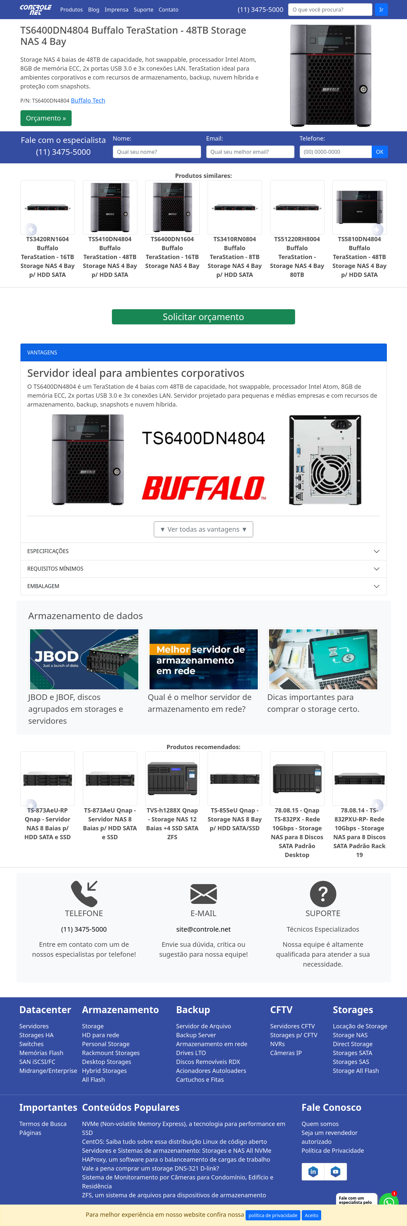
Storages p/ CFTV (294, 1035)
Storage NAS (350, 1035)
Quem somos (320, 1124)
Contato (169, 9)
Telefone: (312, 138)
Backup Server (196, 1035)
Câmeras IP (286, 1053)
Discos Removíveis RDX (208, 1062)
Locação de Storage (360, 1026)
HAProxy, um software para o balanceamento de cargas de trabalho (176, 1159)
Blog (93, 9)
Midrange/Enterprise (46, 1071)
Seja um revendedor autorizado (330, 1137)
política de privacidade (273, 1215)
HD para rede (100, 1035)
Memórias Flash (41, 1053)
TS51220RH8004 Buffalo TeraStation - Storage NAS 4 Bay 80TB (297, 257)
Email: (214, 138)
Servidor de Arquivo (203, 1026)
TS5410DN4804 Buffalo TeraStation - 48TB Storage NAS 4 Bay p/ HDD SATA (110, 257)
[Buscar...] (330, 9)
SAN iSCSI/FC (37, 1062)
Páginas (30, 1133)
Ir (381, 9)
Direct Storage (353, 1044)
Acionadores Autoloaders (211, 1071)
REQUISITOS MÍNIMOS (55, 568)
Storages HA (36, 1035)
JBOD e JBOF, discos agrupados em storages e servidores (75, 708)
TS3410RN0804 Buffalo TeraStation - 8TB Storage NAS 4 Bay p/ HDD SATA (235, 257)
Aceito (311, 1215)
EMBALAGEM (43, 586)
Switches (31, 1044)
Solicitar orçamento (203, 317)
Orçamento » (46, 118)
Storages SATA (352, 1053)
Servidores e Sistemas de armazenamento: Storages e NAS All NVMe (177, 1150)
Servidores (34, 1026)
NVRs (277, 1044)
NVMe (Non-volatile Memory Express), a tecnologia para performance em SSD (184, 1128)
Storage (93, 1026)
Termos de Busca (43, 1124)
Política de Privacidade (333, 1150)
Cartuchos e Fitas (200, 1079)
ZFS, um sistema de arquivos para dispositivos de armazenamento (174, 1195)
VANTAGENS (42, 352)
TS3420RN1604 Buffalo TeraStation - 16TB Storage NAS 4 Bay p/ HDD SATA (47, 257)
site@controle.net (203, 929)
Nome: (122, 138)
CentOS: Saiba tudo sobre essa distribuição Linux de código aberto (174, 1141)
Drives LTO (191, 1053)
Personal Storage (106, 1044)
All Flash (93, 1079)
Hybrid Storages (104, 1071)
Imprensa (116, 9)
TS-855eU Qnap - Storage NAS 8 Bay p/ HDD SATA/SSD (235, 819)
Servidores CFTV (292, 1026)
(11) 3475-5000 (260, 9)
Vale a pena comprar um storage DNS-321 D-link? (150, 1168)
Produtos (71, 9)
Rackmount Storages (111, 1053)
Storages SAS (351, 1062)
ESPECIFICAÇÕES (48, 551)
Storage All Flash (356, 1071)
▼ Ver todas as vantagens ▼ (203, 529)
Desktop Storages (106, 1062)
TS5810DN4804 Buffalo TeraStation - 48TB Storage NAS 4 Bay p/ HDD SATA (359, 257)
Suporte (143, 9)
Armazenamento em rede (212, 1044)
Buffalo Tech (88, 100)
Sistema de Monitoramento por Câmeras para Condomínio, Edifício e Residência (178, 1181)
